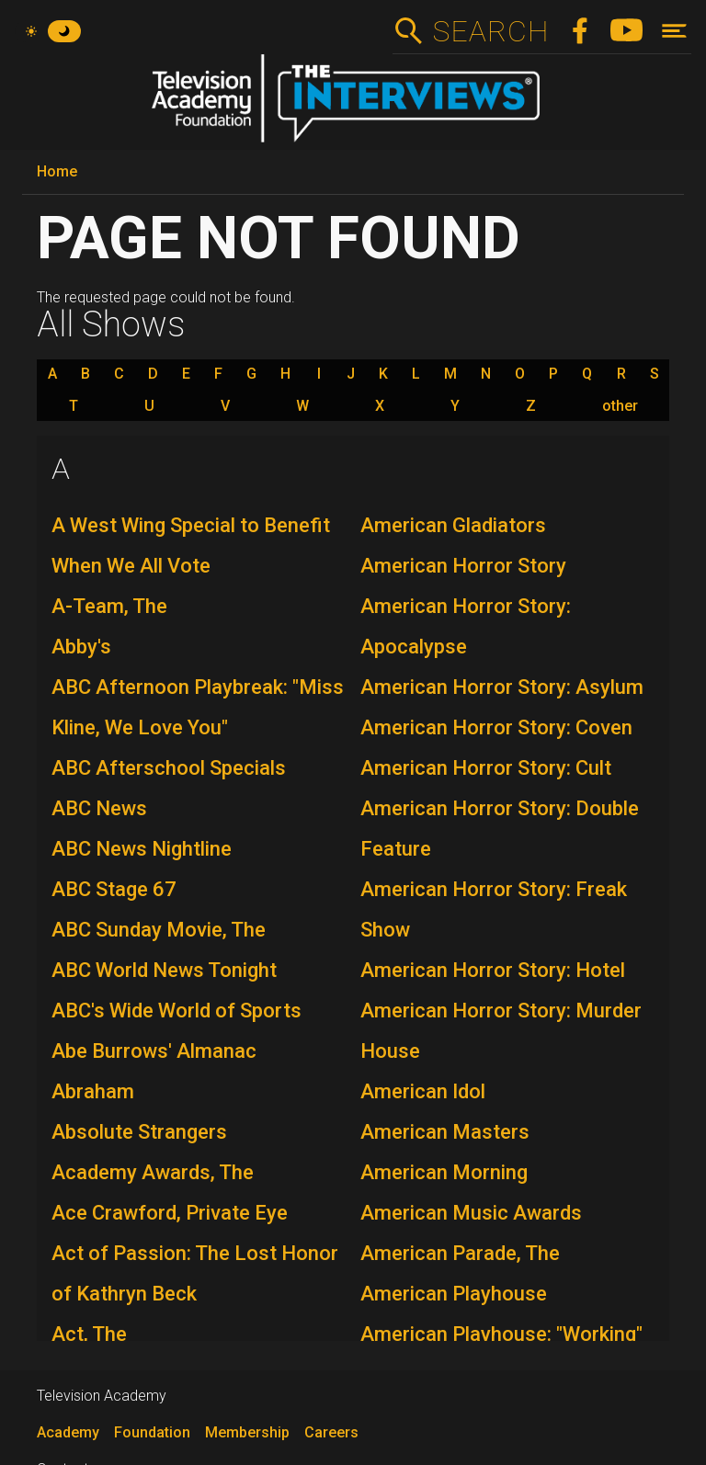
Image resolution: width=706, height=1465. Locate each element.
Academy (68, 1432)
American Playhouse (453, 1293)
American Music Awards (471, 1212)
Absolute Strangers (139, 1131)
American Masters (445, 1131)
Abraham (92, 1091)
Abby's (81, 646)
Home (57, 171)
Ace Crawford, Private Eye (169, 1212)
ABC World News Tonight (164, 970)
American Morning (444, 1172)
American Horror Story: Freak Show (493, 909)
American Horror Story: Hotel (492, 970)
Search (490, 31)
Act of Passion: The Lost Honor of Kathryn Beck (194, 1273)
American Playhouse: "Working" (501, 1334)
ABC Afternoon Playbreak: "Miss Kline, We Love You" (197, 707)
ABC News (99, 808)
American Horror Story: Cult (485, 767)
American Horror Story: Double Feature (499, 828)
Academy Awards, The (152, 1172)
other (620, 406)
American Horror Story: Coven (496, 727)
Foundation (152, 1432)
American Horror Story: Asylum (501, 687)
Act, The (89, 1334)
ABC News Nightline (141, 848)
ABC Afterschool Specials (168, 767)
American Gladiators (453, 525)
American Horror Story (463, 565)
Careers (331, 1432)
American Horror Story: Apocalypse (465, 626)
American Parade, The (460, 1253)
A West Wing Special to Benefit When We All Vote (190, 545)
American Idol (422, 1091)
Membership (247, 1432)
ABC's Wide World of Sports (176, 1010)
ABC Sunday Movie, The (158, 929)
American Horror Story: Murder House (501, 1030)
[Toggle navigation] (674, 31)
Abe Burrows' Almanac (153, 1050)
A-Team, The (109, 606)
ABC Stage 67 (113, 889)
